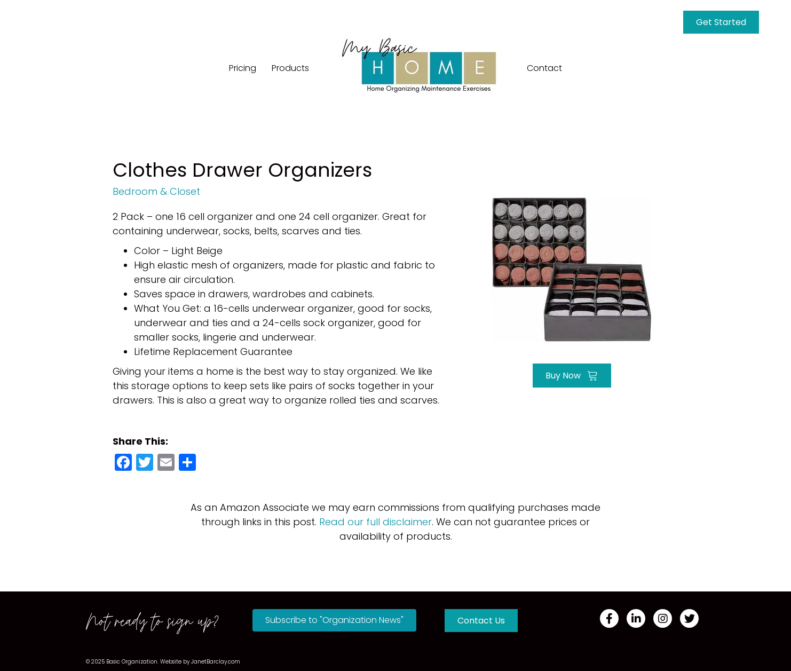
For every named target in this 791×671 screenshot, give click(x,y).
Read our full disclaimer (375, 521)
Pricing (242, 68)
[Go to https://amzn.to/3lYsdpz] (571, 268)
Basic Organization (131, 662)
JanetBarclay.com (215, 662)
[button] (334, 620)
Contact (544, 68)
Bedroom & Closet (156, 191)
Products (290, 68)
